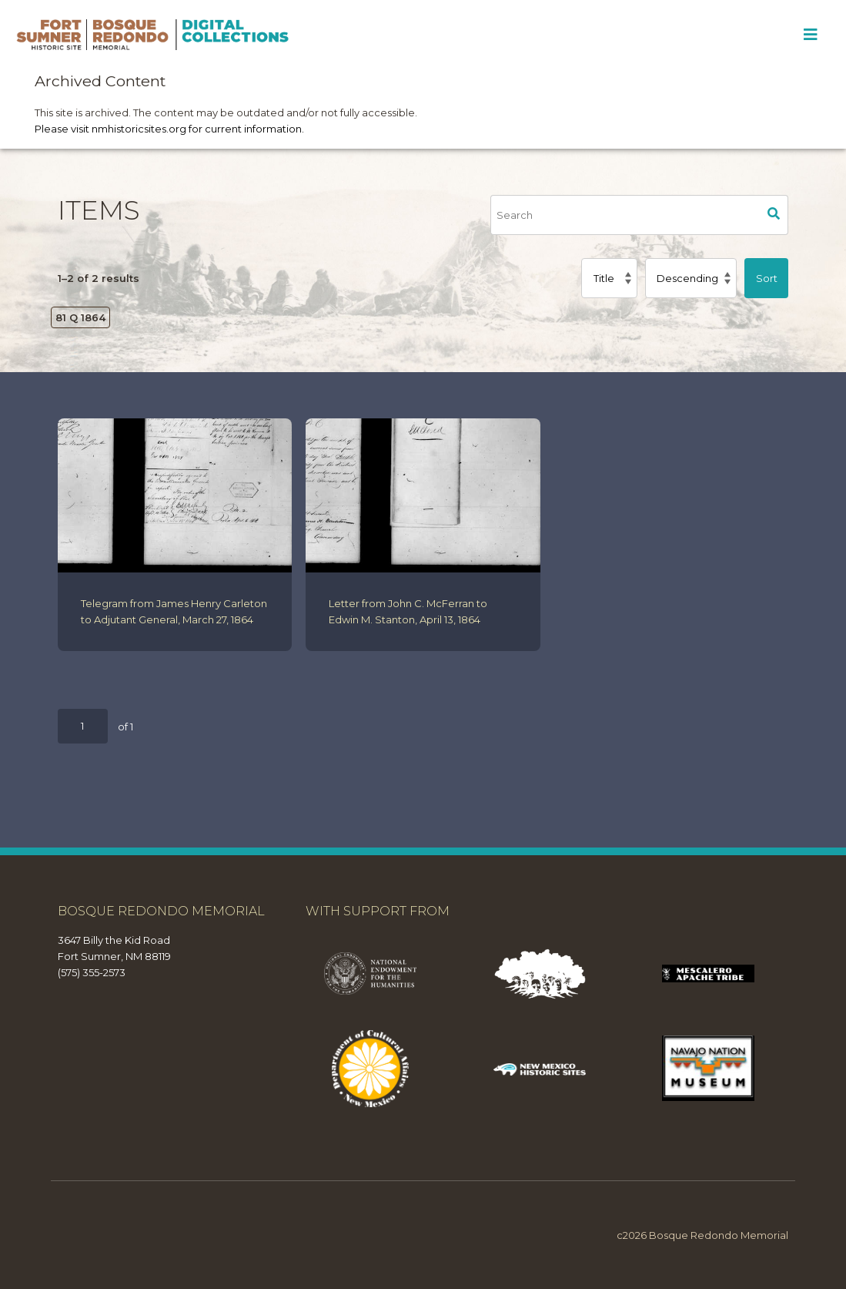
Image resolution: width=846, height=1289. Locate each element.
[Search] (625, 215)
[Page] (83, 726)
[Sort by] (609, 278)
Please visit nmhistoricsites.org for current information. (169, 129)
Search (774, 215)
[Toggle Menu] (810, 34)
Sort (766, 278)
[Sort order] (691, 278)
